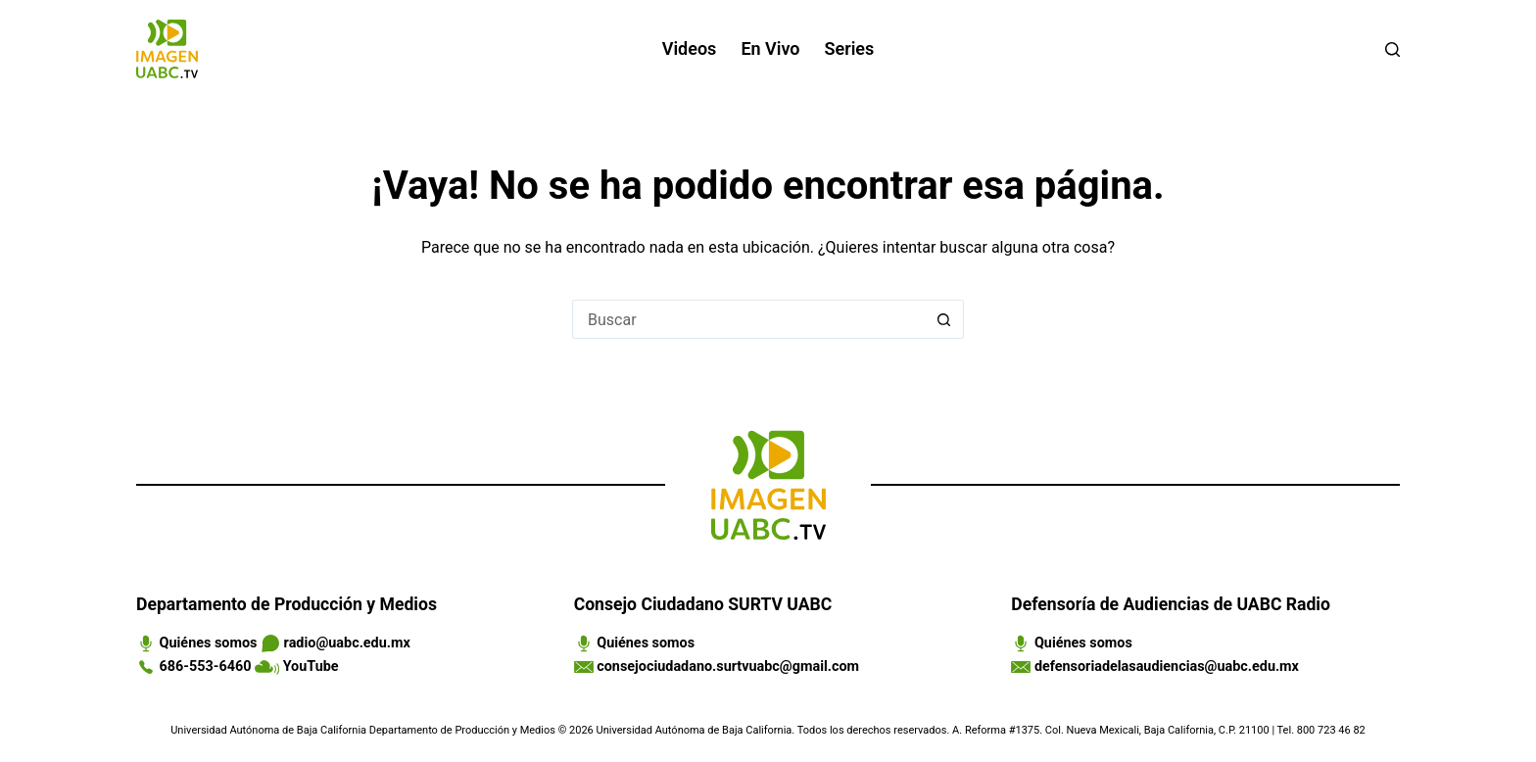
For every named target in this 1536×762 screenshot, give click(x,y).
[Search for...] (748, 319)
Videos (689, 48)
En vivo (770, 48)
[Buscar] (1392, 49)
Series (850, 48)
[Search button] (944, 319)
